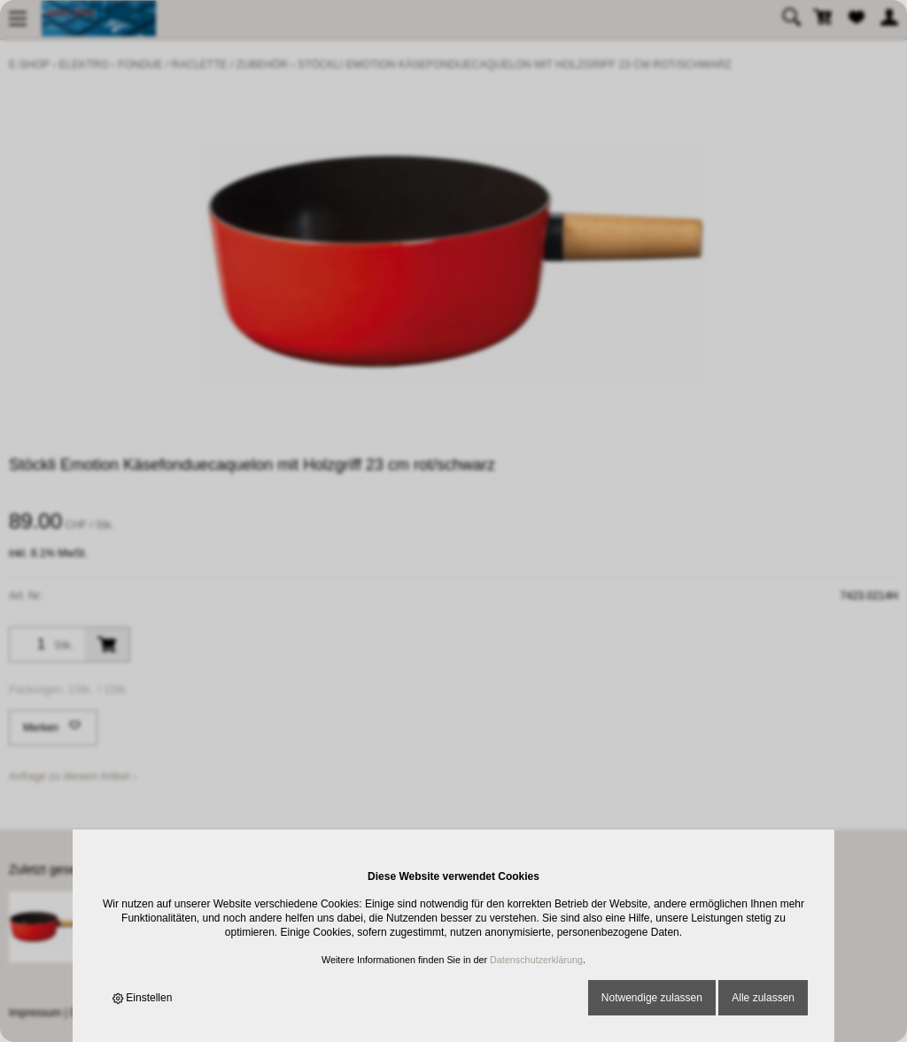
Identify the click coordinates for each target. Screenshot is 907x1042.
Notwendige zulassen (651, 998)
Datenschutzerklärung (536, 959)
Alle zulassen (763, 998)
